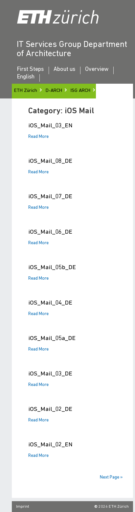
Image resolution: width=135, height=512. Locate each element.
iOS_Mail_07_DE (50, 197)
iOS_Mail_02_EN (50, 445)
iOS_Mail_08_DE (50, 161)
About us (64, 70)
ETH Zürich (25, 90)
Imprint (22, 507)
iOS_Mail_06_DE (50, 232)
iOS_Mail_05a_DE (52, 338)
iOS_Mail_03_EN (50, 126)
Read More (38, 137)
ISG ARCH (80, 90)
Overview (96, 70)
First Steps (30, 70)
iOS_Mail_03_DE (50, 374)
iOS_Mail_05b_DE (52, 268)
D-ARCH (54, 90)
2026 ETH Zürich (114, 507)
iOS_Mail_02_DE (50, 409)
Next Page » (111, 477)
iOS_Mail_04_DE (50, 303)
